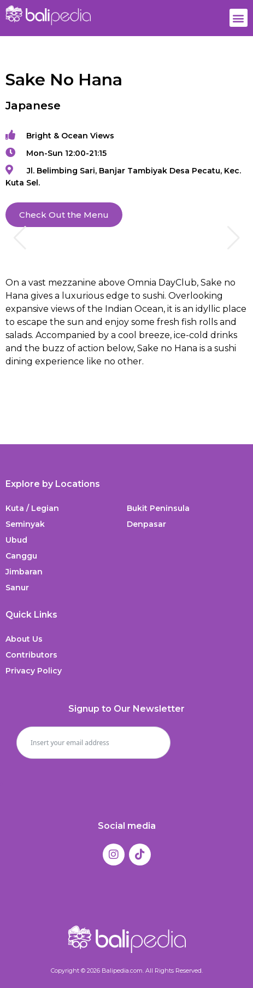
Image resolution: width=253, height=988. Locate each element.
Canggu (21, 556)
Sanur (17, 587)
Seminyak (25, 524)
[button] (239, 18)
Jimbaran (24, 572)
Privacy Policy (33, 671)
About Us (24, 639)
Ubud (16, 540)
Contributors (31, 655)
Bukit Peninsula (158, 508)
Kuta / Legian (32, 508)
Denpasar (146, 524)
